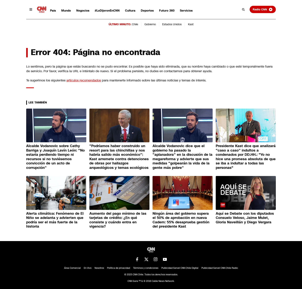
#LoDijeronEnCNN (107, 10)
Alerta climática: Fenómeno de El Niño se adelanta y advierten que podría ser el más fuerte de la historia (55, 220)
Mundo (66, 10)
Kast (191, 24)
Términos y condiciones (145, 268)
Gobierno (150, 24)
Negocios (82, 10)
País (53, 10)
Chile (135, 24)
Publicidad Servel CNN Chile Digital (179, 268)
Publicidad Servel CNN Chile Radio (219, 268)
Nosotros (99, 268)
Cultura (130, 10)
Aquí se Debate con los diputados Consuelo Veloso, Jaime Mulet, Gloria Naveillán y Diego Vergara (245, 218)
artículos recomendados (83, 80)
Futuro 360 (166, 10)
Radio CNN (263, 9)
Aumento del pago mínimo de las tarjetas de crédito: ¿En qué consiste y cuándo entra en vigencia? (117, 220)
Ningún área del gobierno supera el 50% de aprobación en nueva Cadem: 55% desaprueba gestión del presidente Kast (181, 220)
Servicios (186, 10)
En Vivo (87, 268)
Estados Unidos (172, 24)
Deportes (147, 10)
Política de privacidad (118, 268)
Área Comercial (72, 268)
